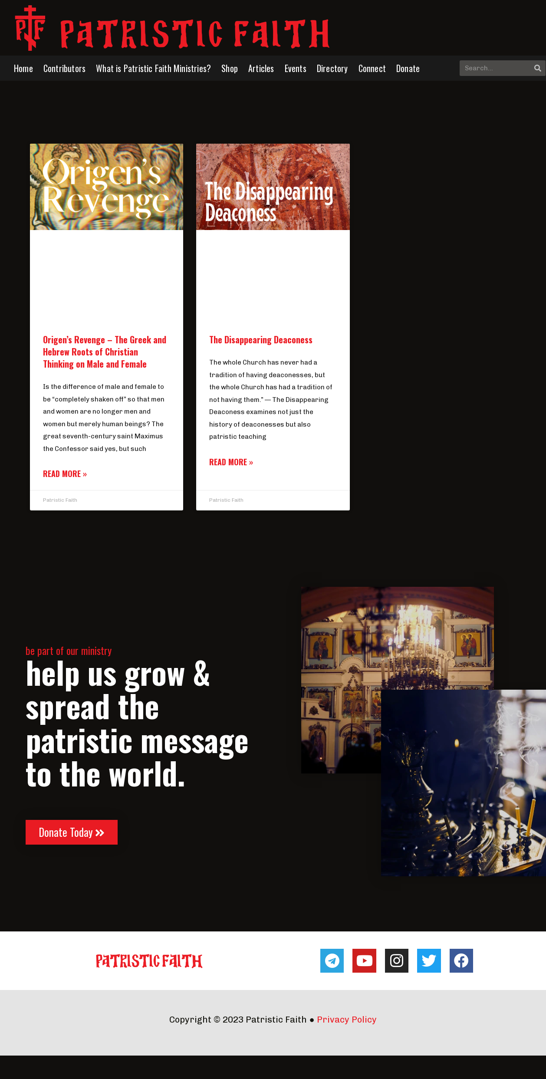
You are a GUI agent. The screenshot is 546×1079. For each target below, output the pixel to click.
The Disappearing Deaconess (260, 339)
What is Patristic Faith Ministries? (153, 68)
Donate (408, 68)
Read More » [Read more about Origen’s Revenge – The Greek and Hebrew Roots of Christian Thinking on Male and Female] (65, 473)
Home (23, 68)
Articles (261, 68)
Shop (229, 68)
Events (295, 68)
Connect (372, 68)
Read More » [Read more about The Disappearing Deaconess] (231, 461)
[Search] (538, 68)
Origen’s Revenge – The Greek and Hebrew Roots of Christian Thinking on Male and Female (104, 351)
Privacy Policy (347, 1019)
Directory (332, 68)
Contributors (64, 68)
